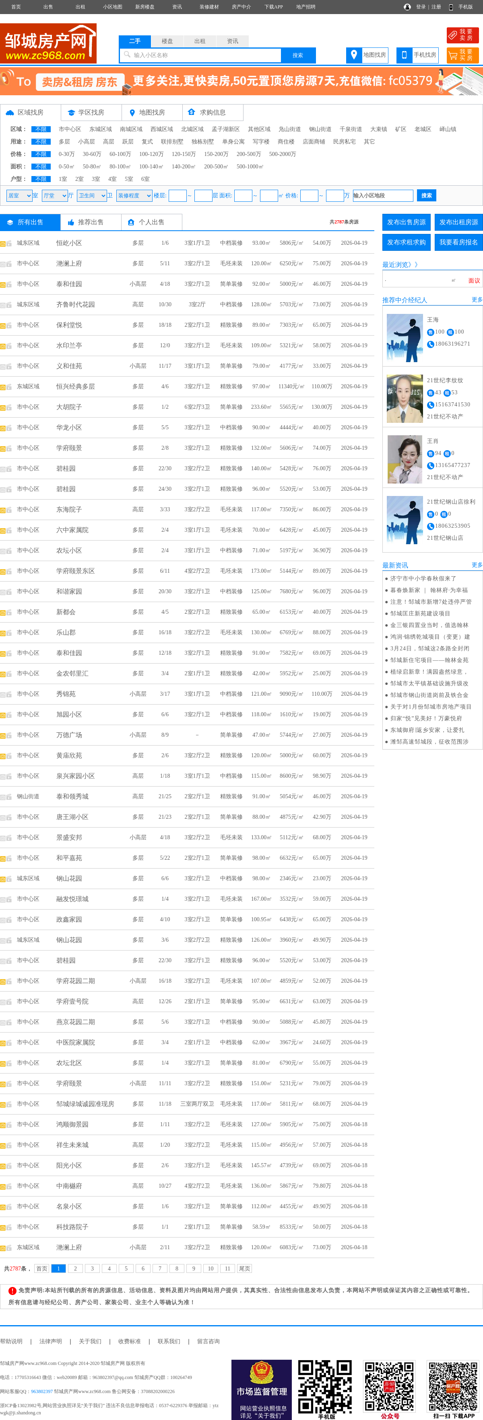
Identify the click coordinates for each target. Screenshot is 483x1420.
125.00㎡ (261, 591)
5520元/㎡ (292, 489)
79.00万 (322, 1083)
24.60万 (322, 1042)
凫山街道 (290, 129)
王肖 (433, 441)
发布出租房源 (459, 222)
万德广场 (69, 735)
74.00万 (322, 448)
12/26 (165, 1001)
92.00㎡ (261, 284)
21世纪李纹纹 (445, 380)
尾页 (244, 1269)
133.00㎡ (261, 837)
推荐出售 (91, 222)
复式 (147, 142)
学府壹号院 (72, 1001)
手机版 (465, 7)
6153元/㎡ (292, 612)
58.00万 (322, 345)
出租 (80, 7)
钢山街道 (320, 129)
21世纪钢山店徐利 (451, 502)
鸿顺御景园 (72, 1124)
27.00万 (322, 735)
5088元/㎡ (292, 1022)
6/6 (165, 714)
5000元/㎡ (292, 284)
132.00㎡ (261, 448)
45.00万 (322, 530)
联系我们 (169, 1341)
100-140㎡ (151, 167)
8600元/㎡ (292, 776)
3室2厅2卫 (197, 468)
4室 (112, 179)
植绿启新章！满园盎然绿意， (429, 672)
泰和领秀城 (72, 796)
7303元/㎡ (292, 325)
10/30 (165, 304)
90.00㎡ (261, 427)
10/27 (165, 1186)
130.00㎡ (261, 632)
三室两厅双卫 (197, 1104)
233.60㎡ (261, 407)
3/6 (165, 940)
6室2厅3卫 (197, 407)
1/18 (165, 776)
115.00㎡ (261, 776)
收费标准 (129, 1341)
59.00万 (322, 899)
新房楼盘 (145, 7)
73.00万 (322, 304)
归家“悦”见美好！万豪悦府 (426, 718)
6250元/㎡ (292, 263)
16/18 (165, 632)
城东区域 (28, 243)
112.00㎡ (261, 1206)
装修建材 (209, 7)
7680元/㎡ (292, 591)
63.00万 (322, 1001)
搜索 (298, 55)
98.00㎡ (261, 858)
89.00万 (322, 571)
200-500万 (249, 154)
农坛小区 (69, 550)
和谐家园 (69, 591)
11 (227, 1269)
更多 (477, 300)
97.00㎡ (261, 386)
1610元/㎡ (292, 714)
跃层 (128, 142)
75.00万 (322, 263)
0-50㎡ (67, 167)
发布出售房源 (406, 222)
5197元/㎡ (292, 550)
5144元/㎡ (292, 571)
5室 (129, 179)
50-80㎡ (92, 167)
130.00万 (322, 407)
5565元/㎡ (292, 407)
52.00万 (322, 981)
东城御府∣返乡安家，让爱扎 (427, 730)
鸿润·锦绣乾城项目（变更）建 (430, 637)
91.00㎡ (261, 653)
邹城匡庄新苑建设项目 (420, 614)
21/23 (165, 817)
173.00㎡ (261, 571)
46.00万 (322, 284)
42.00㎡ (261, 673)
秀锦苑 (66, 694)
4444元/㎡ (292, 427)
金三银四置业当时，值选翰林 (429, 625)
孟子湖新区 (226, 129)
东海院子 (69, 509)
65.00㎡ (261, 612)
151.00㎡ (261, 1083)
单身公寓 (233, 142)
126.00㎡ (261, 940)
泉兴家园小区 (75, 775)
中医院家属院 (75, 1042)
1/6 (165, 243)
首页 (16, 7)
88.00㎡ (261, 817)
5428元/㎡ (292, 468)
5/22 (165, 858)
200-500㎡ (216, 167)
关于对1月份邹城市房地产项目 (431, 707)
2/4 (165, 530)
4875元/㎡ (292, 817)
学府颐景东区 (75, 571)
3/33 (165, 509)
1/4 (165, 899)
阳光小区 (69, 1165)
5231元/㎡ (292, 1083)
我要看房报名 (459, 242)
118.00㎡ (261, 714)
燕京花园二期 (75, 1021)
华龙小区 (69, 427)
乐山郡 (66, 632)
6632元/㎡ (292, 858)
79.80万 (322, 1186)
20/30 (165, 591)
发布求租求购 (406, 242)
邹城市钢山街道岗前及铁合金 (429, 695)
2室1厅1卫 (197, 673)
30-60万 (92, 154)
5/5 (165, 427)
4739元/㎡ (292, 1165)
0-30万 (67, 154)
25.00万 (322, 673)
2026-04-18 (354, 1124)
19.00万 (322, 714)
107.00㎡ (261, 981)
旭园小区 (69, 714)
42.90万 (322, 817)
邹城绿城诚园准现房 (85, 1103)
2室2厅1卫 (197, 325)
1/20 (165, 1145)
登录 (421, 7)
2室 (79, 179)
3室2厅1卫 (197, 263)
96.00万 (322, 591)
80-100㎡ (120, 167)
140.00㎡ (261, 468)
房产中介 (241, 7)
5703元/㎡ (292, 304)
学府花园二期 (75, 980)
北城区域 (192, 129)
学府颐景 (69, 448)
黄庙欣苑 (69, 755)
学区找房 (91, 112)
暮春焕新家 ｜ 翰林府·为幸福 (429, 590)
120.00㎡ (261, 263)
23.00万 (322, 878)
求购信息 (213, 112)
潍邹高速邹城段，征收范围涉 (429, 742)
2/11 (165, 1247)
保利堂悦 (69, 325)
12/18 (165, 653)
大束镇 (378, 129)
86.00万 (322, 509)
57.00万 (322, 1145)
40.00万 (322, 427)
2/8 (165, 448)
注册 (436, 7)
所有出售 (30, 222)
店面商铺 (314, 142)
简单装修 (231, 284)
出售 (48, 7)
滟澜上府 (69, 263)
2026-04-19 (354, 243)
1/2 (165, 407)
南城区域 (131, 129)
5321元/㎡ (292, 345)
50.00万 (322, 1227)
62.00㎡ (261, 1042)
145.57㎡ (261, 1165)
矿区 (401, 129)
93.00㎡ (261, 243)
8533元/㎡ (292, 1227)
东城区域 (100, 129)
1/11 (165, 1124)
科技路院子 (72, 1226)
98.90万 (322, 776)
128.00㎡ (261, 304)
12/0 (165, 345)
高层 (108, 142)
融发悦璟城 (72, 898)
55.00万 (322, 1063)
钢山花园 (69, 878)
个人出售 (152, 222)
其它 (369, 142)
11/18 (165, 1104)
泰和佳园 (69, 284)
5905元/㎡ (292, 1124)
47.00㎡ (261, 735)
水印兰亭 (69, 345)
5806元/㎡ (292, 243)
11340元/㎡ (292, 386)
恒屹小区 (69, 243)
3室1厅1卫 (197, 243)
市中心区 (70, 129)
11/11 (165, 1083)
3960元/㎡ (292, 940)
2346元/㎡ (292, 878)
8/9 (165, 735)
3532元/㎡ (292, 899)
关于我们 (90, 1341)
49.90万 (322, 940)
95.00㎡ (261, 1001)
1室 (63, 179)
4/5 (165, 612)
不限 (41, 129)
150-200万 (216, 154)
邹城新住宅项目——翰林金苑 (429, 660)
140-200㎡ (184, 167)
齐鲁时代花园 (75, 304)
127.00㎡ (261, 1124)
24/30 (165, 489)
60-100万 (120, 154)
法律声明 (50, 1341)
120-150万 (184, 154)
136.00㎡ (261, 1186)
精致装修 (231, 325)
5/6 (165, 1022)
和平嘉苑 (69, 857)
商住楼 (286, 142)
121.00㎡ (261, 694)
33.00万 (322, 366)
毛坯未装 (231, 263)
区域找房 (30, 112)
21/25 (165, 796)
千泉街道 (351, 129)
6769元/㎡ (292, 632)
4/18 (165, 284)
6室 (145, 179)
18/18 (165, 325)
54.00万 (322, 243)
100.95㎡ (261, 919)
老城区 (423, 129)
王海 (433, 320)
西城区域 (162, 129)
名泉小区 (69, 1206)
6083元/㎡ (292, 1247)
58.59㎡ (261, 1227)
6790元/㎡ (292, 1063)
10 (211, 1269)
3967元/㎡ (292, 1042)
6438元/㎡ (292, 919)
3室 (96, 179)
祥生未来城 (72, 1144)
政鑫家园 (69, 919)
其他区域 (259, 129)
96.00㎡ (261, 489)
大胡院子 (69, 407)
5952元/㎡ (292, 673)
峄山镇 (448, 129)
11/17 (165, 366)
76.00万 (322, 468)
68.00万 (322, 837)
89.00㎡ (261, 325)
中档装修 (231, 243)
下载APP (273, 7)
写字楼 (261, 142)
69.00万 (322, 653)
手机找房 (425, 55)
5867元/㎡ (292, 1186)
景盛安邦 (69, 837)
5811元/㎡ (291, 1104)
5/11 (165, 263)
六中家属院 (72, 530)
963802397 (42, 1391)
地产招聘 (306, 7)
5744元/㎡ (292, 735)
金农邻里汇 (72, 673)
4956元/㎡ (292, 1145)
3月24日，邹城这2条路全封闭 (430, 648)
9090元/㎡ (292, 694)
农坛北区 (69, 1062)
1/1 (165, 1227)
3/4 (165, 673)
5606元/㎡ (292, 448)
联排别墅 (172, 142)
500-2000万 (283, 154)
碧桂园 (66, 468)
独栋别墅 (203, 142)
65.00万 (322, 325)
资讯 (177, 7)
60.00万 (322, 755)
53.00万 (322, 489)
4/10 (165, 919)
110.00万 (322, 386)
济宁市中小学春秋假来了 (423, 579)
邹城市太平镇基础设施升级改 (429, 683)
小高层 (86, 142)
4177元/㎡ (292, 366)
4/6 (165, 386)
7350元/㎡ (292, 509)
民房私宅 (344, 142)
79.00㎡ (261, 366)
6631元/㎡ (292, 1001)
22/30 (165, 468)
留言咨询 (208, 1341)
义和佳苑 (69, 366)
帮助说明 (11, 1341)
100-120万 (151, 154)
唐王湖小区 (72, 816)
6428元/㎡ (292, 530)
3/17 (165, 694)
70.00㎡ (261, 530)
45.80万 (322, 1022)
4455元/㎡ (292, 1206)
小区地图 (112, 7)
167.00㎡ (261, 899)
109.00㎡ (261, 345)
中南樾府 (69, 1185)
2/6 (165, 755)
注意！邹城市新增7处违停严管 (431, 602)
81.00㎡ (261, 1063)
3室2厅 (197, 304)
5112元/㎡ (291, 837)
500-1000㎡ (250, 167)
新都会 (66, 612)
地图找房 (374, 55)
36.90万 (322, 550)
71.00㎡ (261, 550)
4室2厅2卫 (197, 571)
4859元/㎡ (292, 981)
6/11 (165, 571)
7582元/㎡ (292, 653)
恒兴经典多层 (75, 386)
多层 (64, 142)
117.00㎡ (261, 509)
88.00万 (322, 632)
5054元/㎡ (292, 796)
